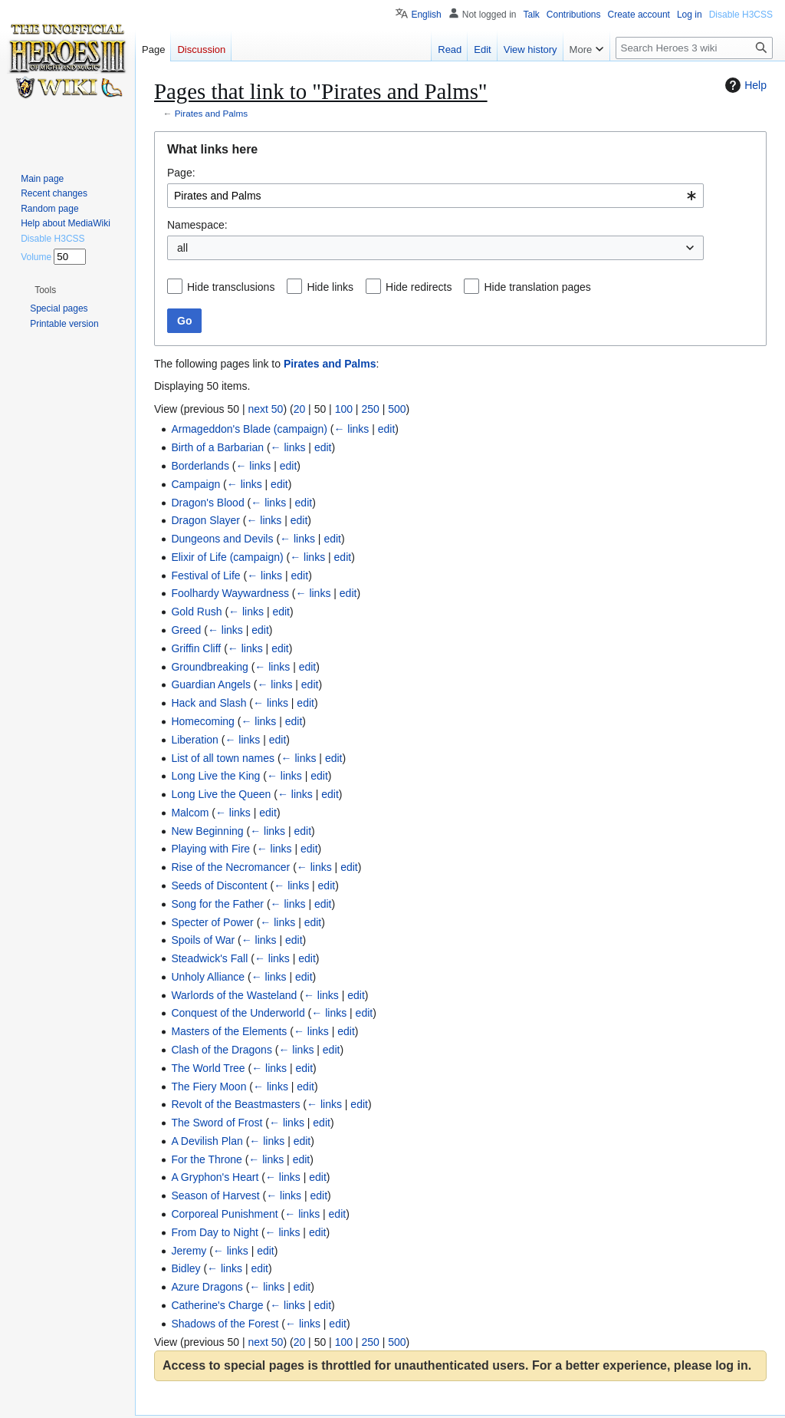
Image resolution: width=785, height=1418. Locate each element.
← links (351, 429)
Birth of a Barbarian (217, 447)
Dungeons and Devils (222, 539)
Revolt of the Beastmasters (235, 1104)
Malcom (190, 812)
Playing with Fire (210, 849)
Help (744, 85)
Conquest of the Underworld (237, 1013)
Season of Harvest (215, 1195)
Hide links (330, 287)
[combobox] (435, 195)
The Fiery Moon (208, 1086)
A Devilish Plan (206, 1141)
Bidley (185, 1268)
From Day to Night (214, 1232)
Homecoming (202, 721)
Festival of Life (205, 575)
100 (344, 409)
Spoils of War (203, 940)
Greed (186, 630)
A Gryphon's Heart (214, 1177)
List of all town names (222, 758)
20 (300, 409)
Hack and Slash (208, 703)
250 (370, 409)
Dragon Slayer (205, 520)
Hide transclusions (230, 287)
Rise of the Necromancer (230, 867)
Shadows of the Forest (224, 1323)
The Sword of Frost (216, 1122)
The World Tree (208, 1068)
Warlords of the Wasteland (234, 995)
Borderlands (200, 466)
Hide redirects (419, 287)
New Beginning (207, 831)
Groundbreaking (209, 667)
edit (387, 429)
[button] (45, 290)
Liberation (194, 740)
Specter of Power (212, 922)
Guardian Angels (211, 684)
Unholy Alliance (208, 977)
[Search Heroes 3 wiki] (694, 48)
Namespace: (197, 225)
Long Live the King (215, 776)
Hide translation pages (537, 287)
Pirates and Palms (211, 113)
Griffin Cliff (196, 648)
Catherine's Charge (217, 1305)
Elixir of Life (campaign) (227, 557)
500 (397, 409)
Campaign (195, 484)
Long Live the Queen (221, 794)
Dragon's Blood (207, 502)
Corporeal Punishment (224, 1214)
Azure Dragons (206, 1287)
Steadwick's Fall (209, 958)
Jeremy (188, 1251)
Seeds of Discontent (219, 885)
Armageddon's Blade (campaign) (249, 429)
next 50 (265, 409)
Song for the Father (217, 904)
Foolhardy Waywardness (230, 593)
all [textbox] (182, 248)
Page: (181, 173)
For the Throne (206, 1159)
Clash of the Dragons (221, 1050)
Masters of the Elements (229, 1031)
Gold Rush (196, 611)
